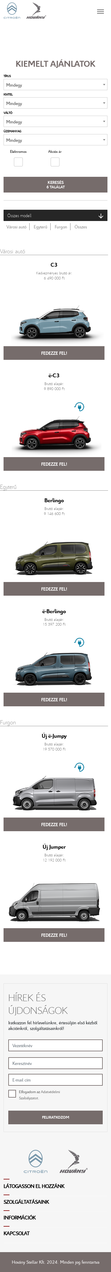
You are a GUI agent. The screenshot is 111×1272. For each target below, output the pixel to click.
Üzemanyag (12, 131)
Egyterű (40, 227)
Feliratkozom (55, 1117)
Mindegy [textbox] (14, 85)
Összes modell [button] (55, 215)
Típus (7, 76)
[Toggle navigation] (76, 10)
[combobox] (55, 84)
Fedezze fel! (54, 353)
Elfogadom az (39, 1095)
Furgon (61, 227)
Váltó (8, 113)
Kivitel (8, 94)
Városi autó (16, 227)
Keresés (55, 184)
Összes (81, 227)
